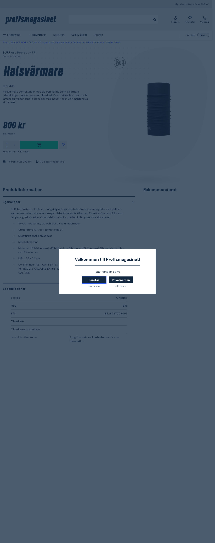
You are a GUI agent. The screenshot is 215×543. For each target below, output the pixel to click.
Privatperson (121, 280)
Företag (94, 280)
